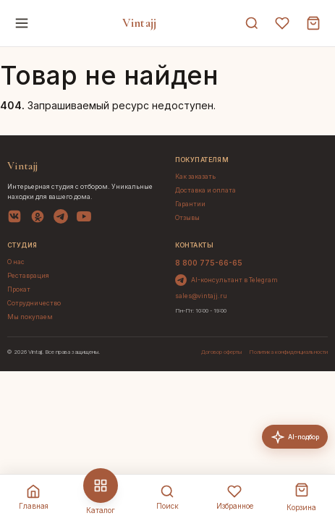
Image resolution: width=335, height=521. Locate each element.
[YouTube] (84, 218)
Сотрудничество (34, 303)
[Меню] (21, 23)
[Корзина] (313, 23)
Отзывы (187, 217)
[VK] (14, 218)
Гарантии (190, 204)
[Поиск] (251, 23)
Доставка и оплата (205, 190)
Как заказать (195, 176)
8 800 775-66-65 (208, 262)
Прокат (18, 289)
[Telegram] (61, 218)
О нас (16, 262)
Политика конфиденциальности (288, 352)
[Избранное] (282, 23)
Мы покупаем (30, 317)
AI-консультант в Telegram (226, 280)
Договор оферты (221, 352)
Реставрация (28, 275)
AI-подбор (295, 437)
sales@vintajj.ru (201, 296)
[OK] (37, 218)
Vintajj (139, 22)
